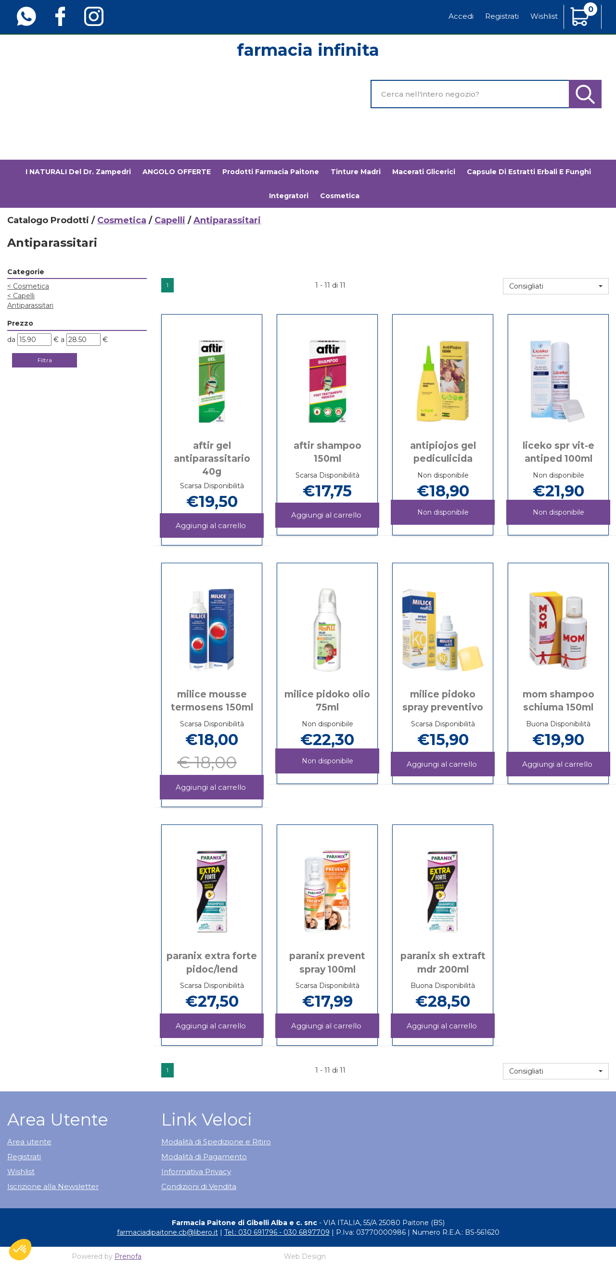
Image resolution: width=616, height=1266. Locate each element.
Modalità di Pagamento (204, 1156)
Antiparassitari (30, 305)
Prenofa (128, 1256)
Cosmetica (121, 220)
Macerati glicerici (423, 171)
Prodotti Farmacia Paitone (270, 171)
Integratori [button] (288, 195)
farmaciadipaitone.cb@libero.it (167, 1232)
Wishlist (544, 16)
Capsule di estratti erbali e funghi (529, 171)
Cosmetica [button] (339, 195)
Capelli (169, 220)
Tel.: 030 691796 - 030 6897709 (277, 1232)
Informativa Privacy (196, 1171)
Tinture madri (356, 171)
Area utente (29, 1141)
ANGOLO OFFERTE (176, 171)
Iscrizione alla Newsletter (53, 1186)
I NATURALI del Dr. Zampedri (78, 171)
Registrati (502, 16)
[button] (556, 286)
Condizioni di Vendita (198, 1186)
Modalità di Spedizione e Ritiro (216, 1141)
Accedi (461, 16)
